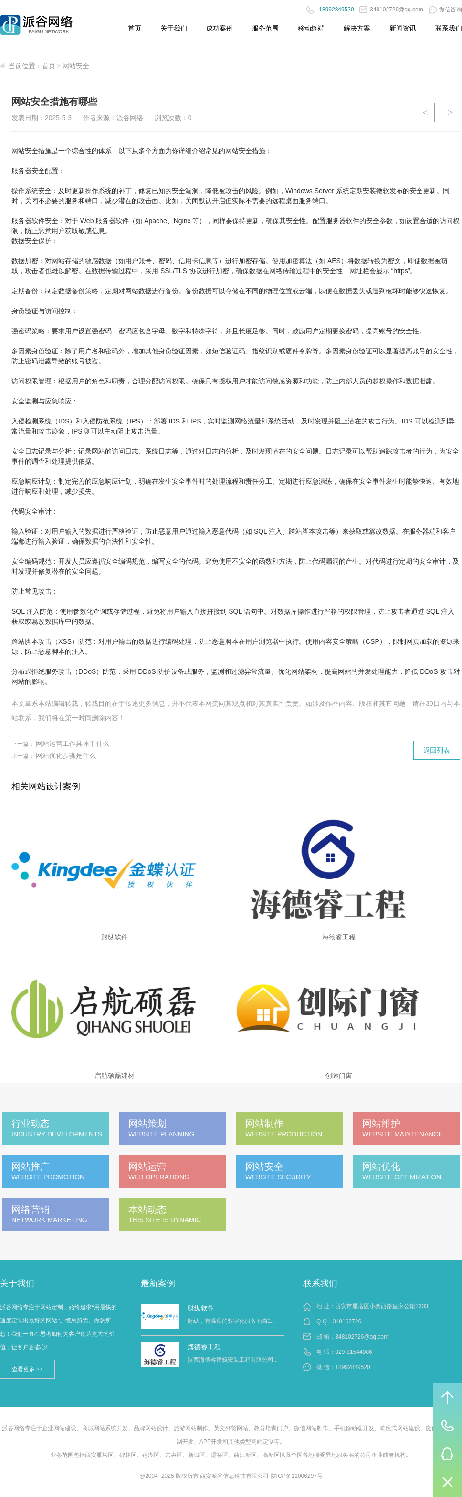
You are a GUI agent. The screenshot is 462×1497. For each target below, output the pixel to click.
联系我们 (448, 28)
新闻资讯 (402, 28)
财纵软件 (201, 1308)
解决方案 (357, 28)
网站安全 (76, 66)
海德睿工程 (204, 1347)
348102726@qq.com (391, 9)
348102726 (347, 1321)
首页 (134, 28)
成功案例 (219, 28)
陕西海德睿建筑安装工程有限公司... (233, 1359)
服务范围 (265, 28)
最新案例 (158, 1283)
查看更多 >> (27, 1369)
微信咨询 (445, 9)
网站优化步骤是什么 (66, 755)
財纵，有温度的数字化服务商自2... (231, 1321)
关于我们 (173, 28)
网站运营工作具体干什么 (72, 743)
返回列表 (436, 750)
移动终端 (311, 28)
